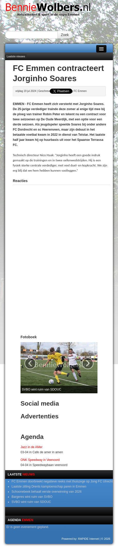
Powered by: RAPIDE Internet (80, 538)
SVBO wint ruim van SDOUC (31, 502)
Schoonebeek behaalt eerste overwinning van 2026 (47, 491)
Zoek (65, 35)
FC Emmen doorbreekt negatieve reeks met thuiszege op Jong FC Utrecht (62, 481)
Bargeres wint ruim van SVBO (32, 497)
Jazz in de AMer (31, 447)
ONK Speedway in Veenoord (40, 460)
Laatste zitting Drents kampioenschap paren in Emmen (49, 486)
